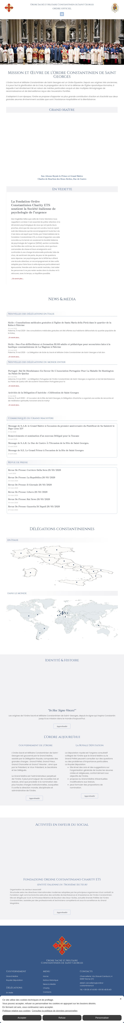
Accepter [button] (22, 1018)
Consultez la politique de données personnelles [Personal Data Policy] (54, 1011)
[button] (62, 14)
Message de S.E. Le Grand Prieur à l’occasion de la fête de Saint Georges (46, 450)
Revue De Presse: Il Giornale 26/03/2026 (30, 484)
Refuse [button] (61, 1018)
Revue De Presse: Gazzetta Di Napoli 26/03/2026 (34, 506)
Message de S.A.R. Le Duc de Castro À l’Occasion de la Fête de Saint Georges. (48, 442)
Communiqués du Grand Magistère (31, 418)
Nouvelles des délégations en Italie (31, 313)
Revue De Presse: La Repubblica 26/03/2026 (31, 477)
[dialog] (62, 1009)
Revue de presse (18, 462)
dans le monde (17, 593)
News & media (62, 299)
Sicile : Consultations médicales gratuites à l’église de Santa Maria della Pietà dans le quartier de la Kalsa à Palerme (59, 324)
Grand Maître (62, 110)
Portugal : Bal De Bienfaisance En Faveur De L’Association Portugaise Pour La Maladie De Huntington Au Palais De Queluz (61, 372)
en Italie (12, 540)
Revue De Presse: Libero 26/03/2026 (27, 491)
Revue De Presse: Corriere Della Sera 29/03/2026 (34, 469)
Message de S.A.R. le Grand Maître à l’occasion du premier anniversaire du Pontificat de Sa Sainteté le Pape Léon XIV (61, 427)
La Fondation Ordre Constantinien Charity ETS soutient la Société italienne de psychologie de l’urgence (33, 206)
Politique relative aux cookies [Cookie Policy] (16, 1011)
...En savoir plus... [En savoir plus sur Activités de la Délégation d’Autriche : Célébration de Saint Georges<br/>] (14, 405)
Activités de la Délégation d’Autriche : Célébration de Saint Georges (43, 392)
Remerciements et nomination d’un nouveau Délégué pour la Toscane (43, 435)
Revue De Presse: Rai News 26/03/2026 (29, 499)
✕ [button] (121, 999)
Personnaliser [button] (102, 1018)
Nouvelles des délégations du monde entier (36, 362)
